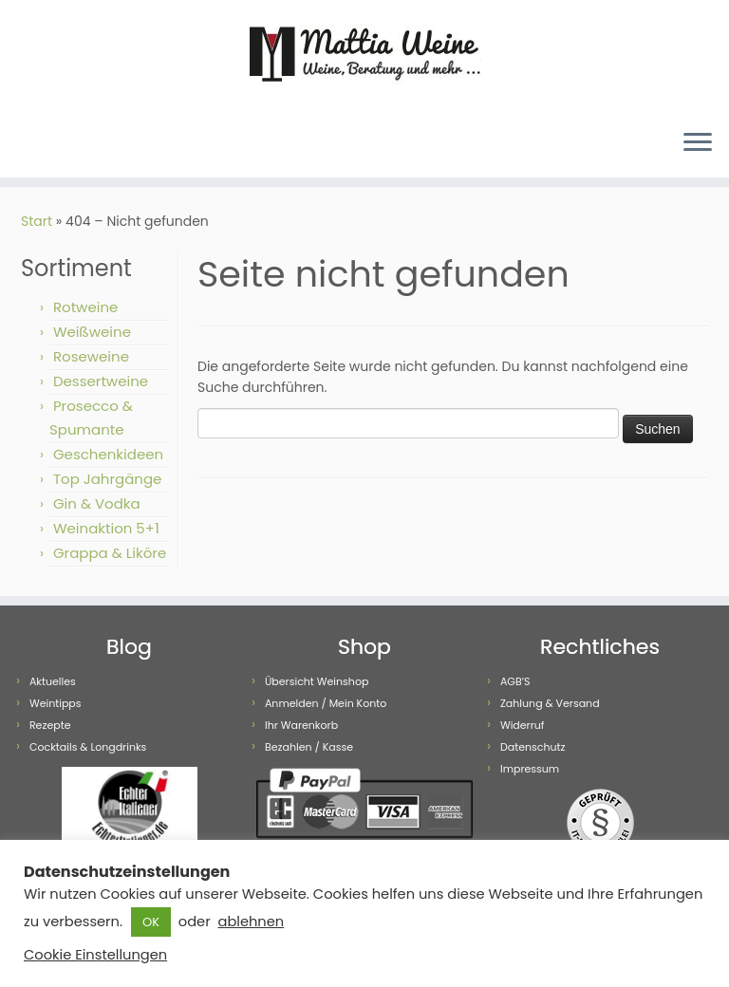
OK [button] (150, 922)
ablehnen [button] (250, 921)
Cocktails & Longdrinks (87, 746)
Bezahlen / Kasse (309, 746)
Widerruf (522, 725)
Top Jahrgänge (107, 479)
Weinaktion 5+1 (106, 528)
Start (36, 221)
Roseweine (91, 356)
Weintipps (55, 703)
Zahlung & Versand (550, 703)
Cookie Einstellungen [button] (95, 954)
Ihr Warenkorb (301, 725)
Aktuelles (52, 681)
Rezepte (50, 725)
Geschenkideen (108, 454)
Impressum (529, 768)
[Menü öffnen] (697, 143)
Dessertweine (100, 381)
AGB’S (515, 681)
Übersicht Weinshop (316, 681)
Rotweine (85, 307)
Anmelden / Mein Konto (325, 703)
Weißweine (92, 332)
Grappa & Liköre (109, 553)
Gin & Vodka (96, 503)
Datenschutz (533, 746)
